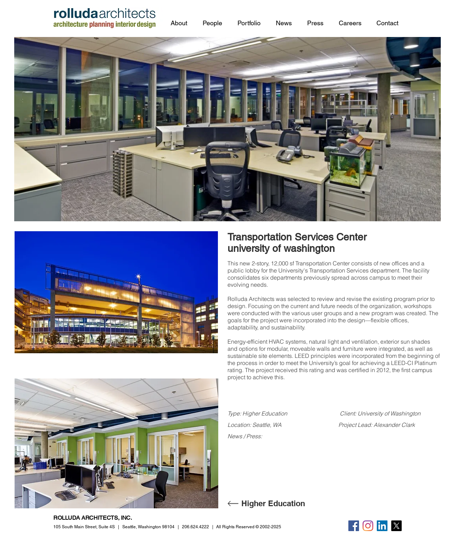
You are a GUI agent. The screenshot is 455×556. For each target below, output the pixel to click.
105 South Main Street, (84, 526)
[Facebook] (353, 525)
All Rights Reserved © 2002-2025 (248, 526)
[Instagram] (368, 525)
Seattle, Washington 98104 (148, 526)
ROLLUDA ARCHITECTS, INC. (92, 517)
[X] (396, 525)
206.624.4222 (195, 526)
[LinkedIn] (382, 525)
